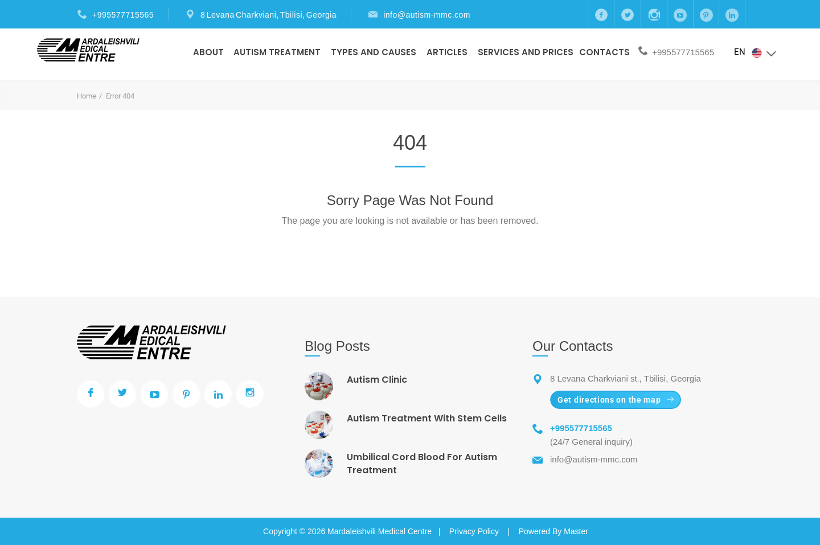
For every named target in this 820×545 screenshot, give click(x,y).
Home (86, 96)
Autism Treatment (277, 52)
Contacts (604, 52)
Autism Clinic (377, 379)
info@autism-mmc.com (426, 14)
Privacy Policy (474, 531)
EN (755, 53)
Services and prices (525, 52)
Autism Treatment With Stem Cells (427, 418)
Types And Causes (373, 52)
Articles (447, 52)
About (208, 52)
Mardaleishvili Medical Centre (379, 531)
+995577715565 (123, 14)
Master (576, 531)
